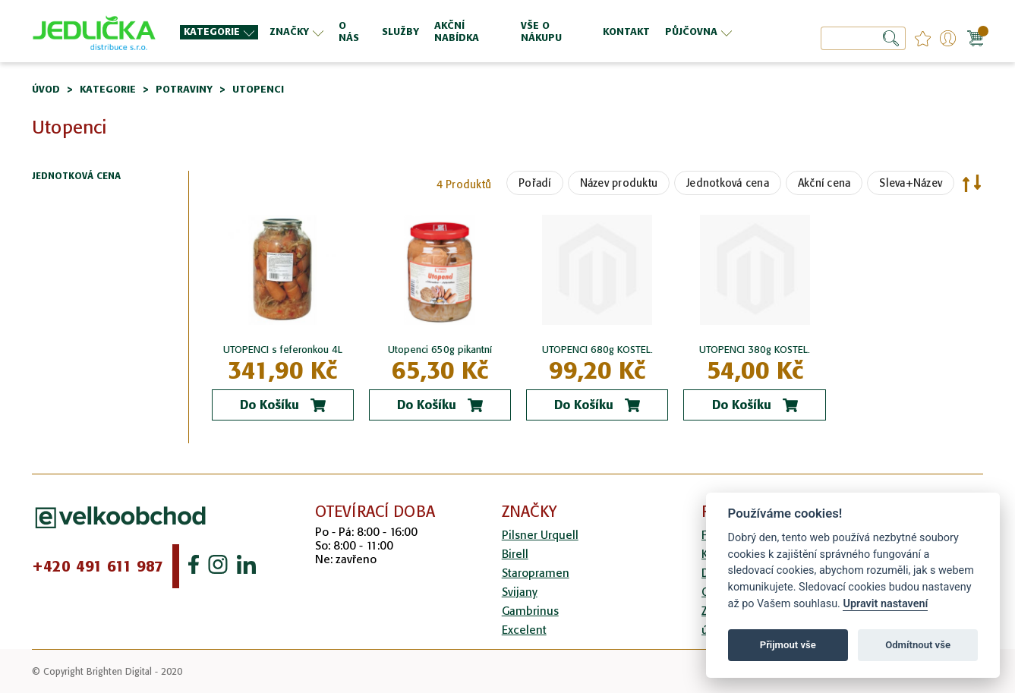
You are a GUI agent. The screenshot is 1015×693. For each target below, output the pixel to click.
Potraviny (184, 89)
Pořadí (535, 183)
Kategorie (108, 89)
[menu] (458, 31)
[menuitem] (219, 32)
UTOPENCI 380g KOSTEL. (754, 349)
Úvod (46, 89)
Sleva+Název (910, 183)
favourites (923, 38)
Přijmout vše (788, 644)
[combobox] (863, 38)
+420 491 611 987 (97, 566)
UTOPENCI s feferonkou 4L (282, 349)
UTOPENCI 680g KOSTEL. (597, 349)
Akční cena (824, 183)
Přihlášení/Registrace (948, 38)
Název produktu (619, 183)
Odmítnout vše (917, 644)
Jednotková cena (727, 183)
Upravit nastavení (885, 603)
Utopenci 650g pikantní (440, 349)
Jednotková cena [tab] (76, 176)
